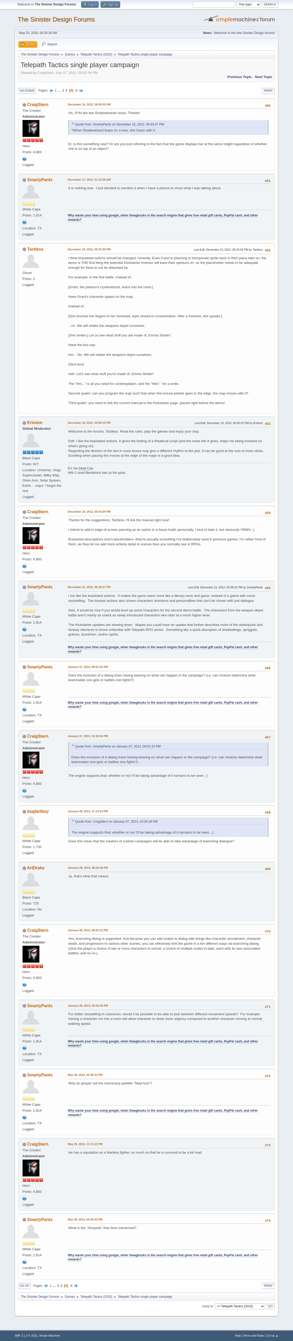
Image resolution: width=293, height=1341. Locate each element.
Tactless (35, 249)
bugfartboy (38, 811)
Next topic (263, 77)
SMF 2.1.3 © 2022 (26, 1335)
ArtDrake (36, 868)
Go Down (27, 90)
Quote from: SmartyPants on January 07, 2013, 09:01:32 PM (118, 746)
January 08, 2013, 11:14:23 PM (88, 811)
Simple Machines (49, 1335)
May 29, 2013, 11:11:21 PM (85, 1144)
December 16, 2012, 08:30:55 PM (89, 104)
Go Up (24, 1285)
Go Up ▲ (272, 1335)
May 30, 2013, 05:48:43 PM (85, 1219)
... (60, 90)
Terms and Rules (253, 1335)
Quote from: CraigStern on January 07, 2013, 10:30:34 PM (116, 821)
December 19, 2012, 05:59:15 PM (89, 422)
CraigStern (37, 104)
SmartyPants (40, 180)
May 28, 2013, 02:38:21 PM (85, 1074)
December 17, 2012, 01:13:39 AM (89, 179)
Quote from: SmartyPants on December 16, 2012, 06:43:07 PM (119, 124)
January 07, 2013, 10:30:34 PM (88, 736)
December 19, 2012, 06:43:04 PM (89, 511)
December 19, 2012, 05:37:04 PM (89, 249)
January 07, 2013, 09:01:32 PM (88, 666)
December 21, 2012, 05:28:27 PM (89, 587)
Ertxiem (34, 422)
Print (268, 90)
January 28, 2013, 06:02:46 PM (88, 1005)
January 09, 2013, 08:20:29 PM (88, 867)
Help (238, 1335)
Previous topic (239, 77)
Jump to (207, 1306)
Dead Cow (86, 468)
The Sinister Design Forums (56, 19)
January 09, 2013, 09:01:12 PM (88, 930)
